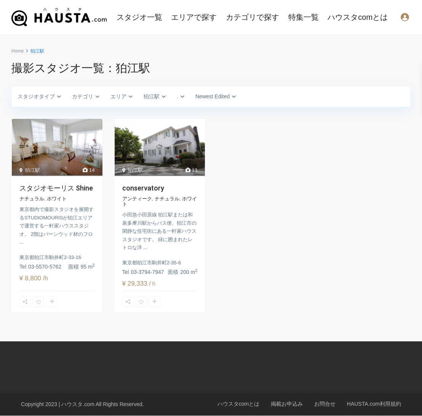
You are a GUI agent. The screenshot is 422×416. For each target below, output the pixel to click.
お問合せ (325, 404)
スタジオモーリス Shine (56, 188)
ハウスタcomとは (358, 17)
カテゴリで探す (252, 17)
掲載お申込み (287, 404)
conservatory (143, 188)
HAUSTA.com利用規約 (374, 404)
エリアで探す (194, 17)
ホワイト (57, 199)
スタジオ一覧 (139, 17)
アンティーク (137, 199)
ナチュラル (31, 199)
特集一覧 (303, 17)
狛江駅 (32, 170)
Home (17, 51)
